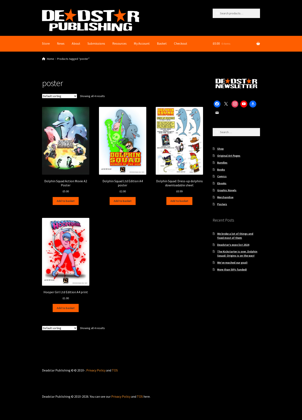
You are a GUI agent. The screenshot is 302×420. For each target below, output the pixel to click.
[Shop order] (59, 96)
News (61, 43)
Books (221, 169)
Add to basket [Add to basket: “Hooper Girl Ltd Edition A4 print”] (66, 308)
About (76, 43)
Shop (220, 149)
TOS (115, 370)
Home (50, 59)
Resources (119, 43)
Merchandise (225, 197)
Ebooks (221, 183)
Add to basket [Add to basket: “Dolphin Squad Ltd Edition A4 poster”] (123, 201)
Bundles (222, 162)
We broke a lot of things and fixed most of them (235, 236)
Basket (162, 43)
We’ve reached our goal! (232, 262)
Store (46, 43)
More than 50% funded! (232, 269)
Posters (222, 204)
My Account (142, 43)
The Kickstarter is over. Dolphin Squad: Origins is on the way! (237, 253)
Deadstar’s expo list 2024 (233, 245)
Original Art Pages (228, 155)
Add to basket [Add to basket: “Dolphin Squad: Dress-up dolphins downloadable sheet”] (179, 201)
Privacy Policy (96, 370)
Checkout (180, 43)
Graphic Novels (226, 190)
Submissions (96, 43)
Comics (222, 176)
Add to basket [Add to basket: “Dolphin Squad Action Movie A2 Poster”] (66, 201)
